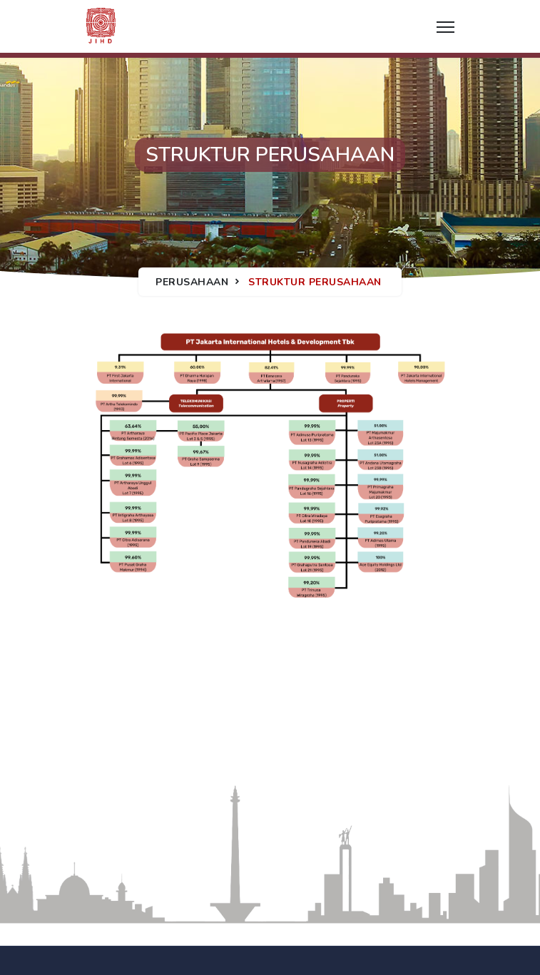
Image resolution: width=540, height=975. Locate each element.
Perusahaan (192, 282)
